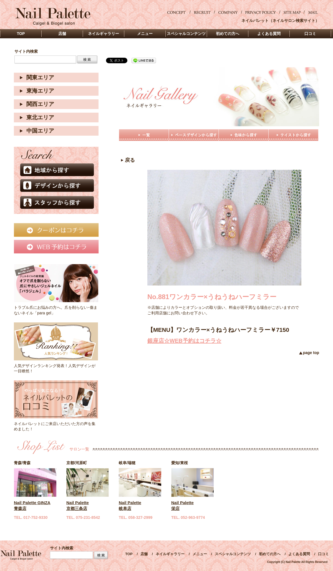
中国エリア (40, 131)
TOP (129, 554)
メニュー (200, 554)
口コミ (323, 554)
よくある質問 (299, 554)
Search (101, 555)
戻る (130, 160)
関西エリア (40, 104)
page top (311, 352)
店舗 (144, 554)
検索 (87, 59)
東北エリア (40, 117)
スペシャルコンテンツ (233, 554)
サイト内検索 (26, 51)
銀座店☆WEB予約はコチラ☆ (184, 341)
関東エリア (40, 77)
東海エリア (40, 91)
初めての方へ (270, 554)
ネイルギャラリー (170, 554)
